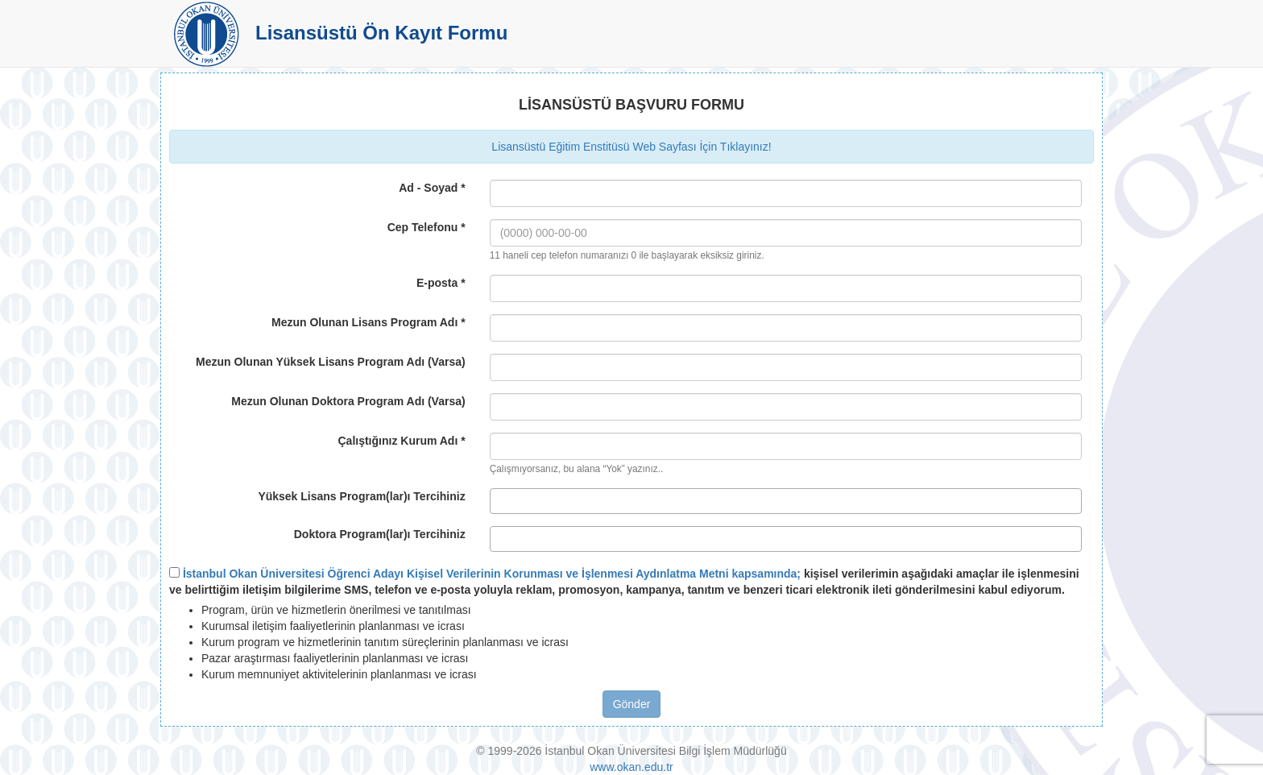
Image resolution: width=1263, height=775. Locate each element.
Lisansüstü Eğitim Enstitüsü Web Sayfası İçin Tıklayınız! (631, 146)
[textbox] (499, 501)
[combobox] (786, 501)
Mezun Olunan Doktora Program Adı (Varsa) (348, 401)
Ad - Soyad (432, 187)
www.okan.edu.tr (631, 766)
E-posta (441, 282)
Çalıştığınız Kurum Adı (401, 440)
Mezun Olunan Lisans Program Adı (368, 322)
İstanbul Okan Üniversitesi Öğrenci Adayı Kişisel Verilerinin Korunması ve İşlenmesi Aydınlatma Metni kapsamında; (492, 573)
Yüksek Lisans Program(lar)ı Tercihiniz (361, 496)
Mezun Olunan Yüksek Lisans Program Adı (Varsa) (331, 361)
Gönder (632, 704)
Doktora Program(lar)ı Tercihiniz (380, 534)
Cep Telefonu (426, 227)
